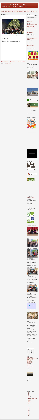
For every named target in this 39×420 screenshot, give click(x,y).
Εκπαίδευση (28, 363)
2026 (28, 392)
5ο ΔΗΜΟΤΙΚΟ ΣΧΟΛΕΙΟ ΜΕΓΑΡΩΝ (14, 5)
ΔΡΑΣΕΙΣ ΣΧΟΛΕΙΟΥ (29, 359)
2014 (28, 410)
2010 (28, 414)
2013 (28, 411)
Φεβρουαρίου (30, 403)
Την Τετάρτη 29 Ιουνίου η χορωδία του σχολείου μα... (32, 399)
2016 (28, 408)
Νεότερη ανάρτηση (4, 61)
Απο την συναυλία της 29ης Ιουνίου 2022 (32, 358)
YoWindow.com (29, 309)
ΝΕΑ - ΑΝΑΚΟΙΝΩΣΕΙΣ (34, 11)
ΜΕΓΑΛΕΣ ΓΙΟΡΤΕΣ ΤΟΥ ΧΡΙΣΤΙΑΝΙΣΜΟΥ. (7, 11)
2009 (28, 415)
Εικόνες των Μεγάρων (29, 361)
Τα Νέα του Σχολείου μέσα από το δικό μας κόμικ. (14, 12)
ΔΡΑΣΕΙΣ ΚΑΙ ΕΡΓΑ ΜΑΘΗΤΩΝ (18, 11)
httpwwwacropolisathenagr (30, 26)
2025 (28, 393)
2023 (28, 394)
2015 (28, 409)
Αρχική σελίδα (12, 61)
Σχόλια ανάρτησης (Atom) (8, 63)
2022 (28, 395)
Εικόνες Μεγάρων (29, 360)
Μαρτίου (29, 402)
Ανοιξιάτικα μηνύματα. (29, 357)
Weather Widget (31, 306)
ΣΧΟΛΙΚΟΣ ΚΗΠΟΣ (4, 12)
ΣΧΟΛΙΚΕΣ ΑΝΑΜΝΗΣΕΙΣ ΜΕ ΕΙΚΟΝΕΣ (26, 10)
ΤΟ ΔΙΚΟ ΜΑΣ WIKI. (27, 11)
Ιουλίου (29, 396)
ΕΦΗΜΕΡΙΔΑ (28, 364)
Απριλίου (29, 401)
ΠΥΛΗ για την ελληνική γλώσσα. (31, 197)
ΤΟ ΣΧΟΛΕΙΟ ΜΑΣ (16, 10)
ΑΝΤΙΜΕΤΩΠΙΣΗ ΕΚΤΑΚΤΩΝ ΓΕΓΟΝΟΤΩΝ (7, 10)
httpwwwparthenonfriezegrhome (31, 27)
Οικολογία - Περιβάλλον (30, 366)
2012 (28, 412)
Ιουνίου (29, 400)
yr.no (35, 309)
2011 (28, 413)
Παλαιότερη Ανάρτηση (21, 61)
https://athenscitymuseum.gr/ (30, 45)
